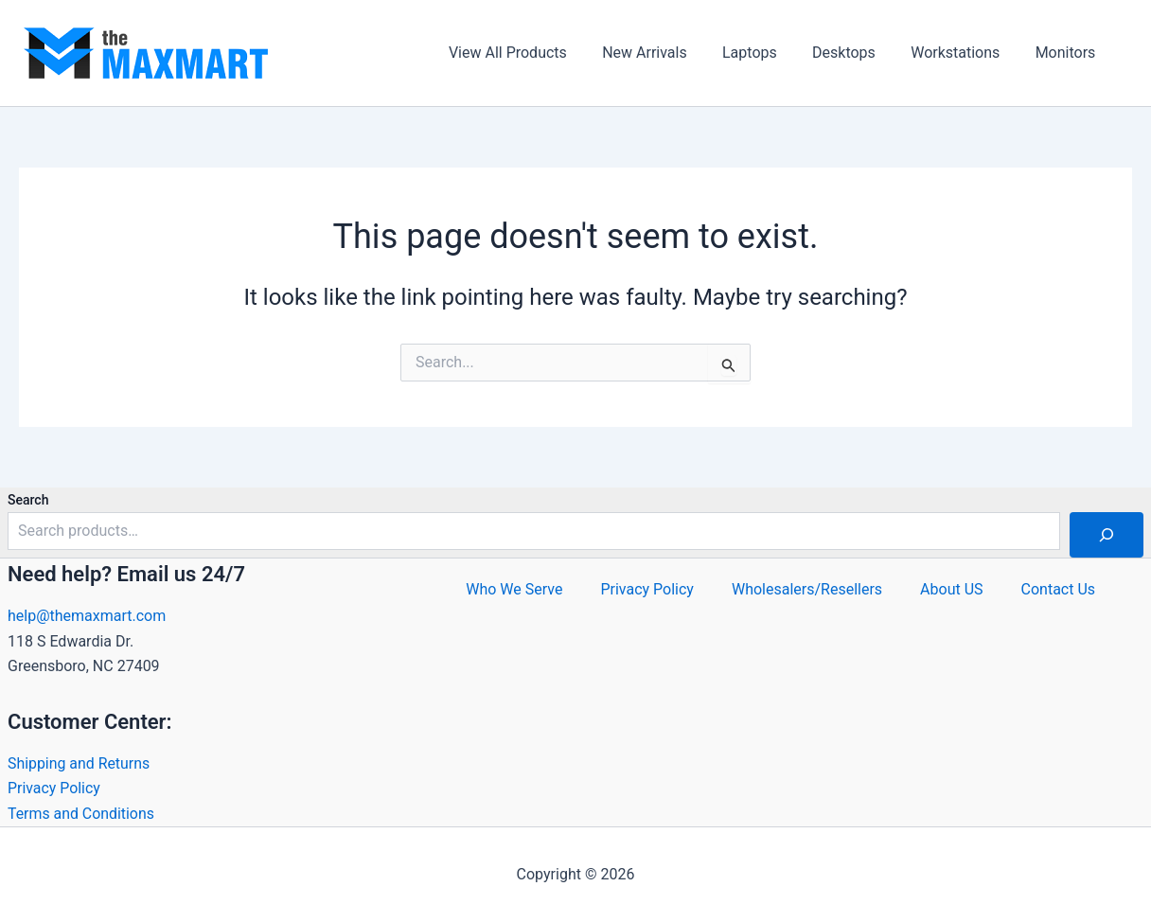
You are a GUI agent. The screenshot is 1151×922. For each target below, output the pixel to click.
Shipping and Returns (79, 763)
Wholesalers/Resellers (807, 589)
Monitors (1067, 53)
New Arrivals (667, 53)
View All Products (535, 53)
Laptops (767, 53)
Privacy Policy (54, 788)
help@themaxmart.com (87, 616)
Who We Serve (514, 589)
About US (951, 589)
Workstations (962, 53)
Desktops (856, 53)
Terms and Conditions (81, 814)
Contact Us (1058, 589)
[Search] (1106, 535)
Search (28, 499)
